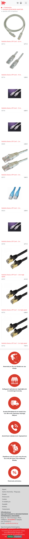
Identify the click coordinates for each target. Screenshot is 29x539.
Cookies (4, 499)
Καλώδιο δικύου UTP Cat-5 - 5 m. (11, 175)
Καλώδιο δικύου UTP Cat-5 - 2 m (11, 141)
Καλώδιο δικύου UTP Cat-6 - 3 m (11, 241)
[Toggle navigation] (26, 2)
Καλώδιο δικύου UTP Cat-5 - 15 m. (11, 108)
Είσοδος (4, 506)
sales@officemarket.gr (11, 523)
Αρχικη (4, 489)
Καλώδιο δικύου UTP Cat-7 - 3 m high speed (14, 310)
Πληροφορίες (17, 536)
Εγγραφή (4, 504)
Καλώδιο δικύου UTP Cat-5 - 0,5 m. (11, 41)
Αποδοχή (10, 536)
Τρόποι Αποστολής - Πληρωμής (11, 492)
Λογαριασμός (6, 509)
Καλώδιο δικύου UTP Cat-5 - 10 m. (11, 75)
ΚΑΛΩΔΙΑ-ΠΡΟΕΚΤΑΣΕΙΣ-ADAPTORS (13, 9)
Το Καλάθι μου (6, 502)
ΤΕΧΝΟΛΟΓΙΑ (8, 7)
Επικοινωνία (5, 497)
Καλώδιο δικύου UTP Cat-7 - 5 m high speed (14, 343)
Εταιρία (4, 494)
